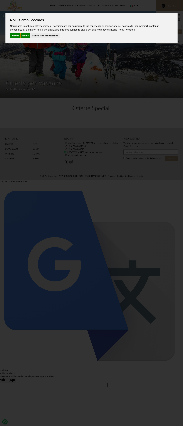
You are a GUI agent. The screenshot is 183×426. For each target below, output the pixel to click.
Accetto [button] (15, 35)
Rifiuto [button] (25, 35)
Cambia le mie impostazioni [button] (45, 35)
